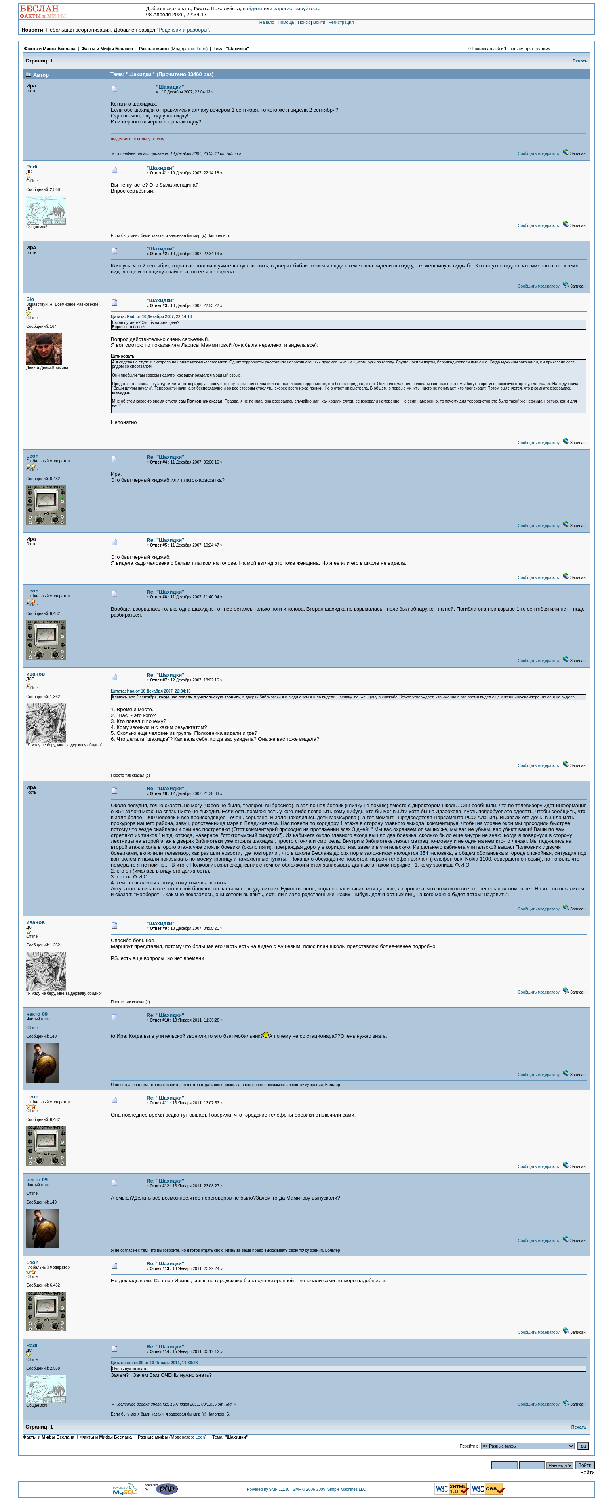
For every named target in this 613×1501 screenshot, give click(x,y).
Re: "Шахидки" (165, 457)
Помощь (286, 22)
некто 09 (37, 1014)
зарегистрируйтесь (296, 8)
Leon (201, 48)
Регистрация (341, 22)
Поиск (304, 22)
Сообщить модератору (538, 153)
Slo (30, 299)
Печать (580, 61)
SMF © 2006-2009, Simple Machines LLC (329, 1489)
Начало (266, 22)
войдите (252, 8)
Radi (31, 167)
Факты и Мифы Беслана (49, 48)
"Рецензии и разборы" (183, 30)
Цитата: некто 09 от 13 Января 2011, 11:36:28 (154, 1363)
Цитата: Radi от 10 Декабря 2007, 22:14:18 (151, 316)
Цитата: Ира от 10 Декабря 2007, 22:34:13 (151, 691)
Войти (319, 22)
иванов (35, 674)
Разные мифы (154, 48)
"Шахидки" (237, 48)
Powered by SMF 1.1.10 (268, 1489)
